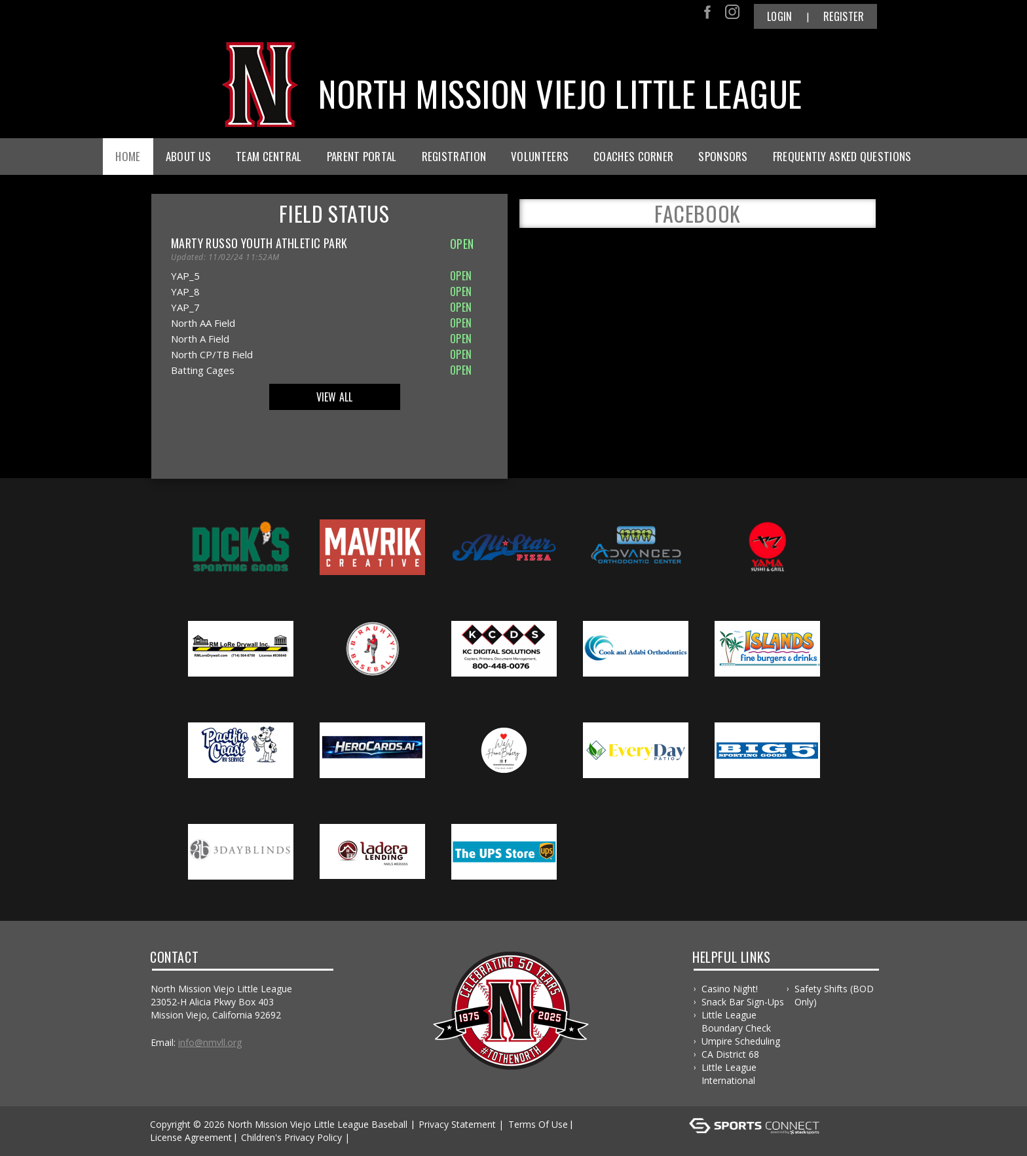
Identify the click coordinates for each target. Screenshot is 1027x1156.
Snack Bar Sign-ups (742, 1002)
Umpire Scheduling (740, 1041)
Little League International (728, 1074)
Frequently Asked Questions (842, 156)
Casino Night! (729, 988)
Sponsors (722, 156)
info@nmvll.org (210, 1042)
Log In (371, 1137)
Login (780, 16)
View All (334, 397)
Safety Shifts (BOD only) (834, 995)
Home (127, 156)
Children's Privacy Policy (291, 1137)
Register (843, 16)
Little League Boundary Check (736, 1021)
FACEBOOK (697, 213)
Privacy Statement (457, 1124)
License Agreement (191, 1137)
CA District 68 (730, 1054)
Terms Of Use (538, 1124)
